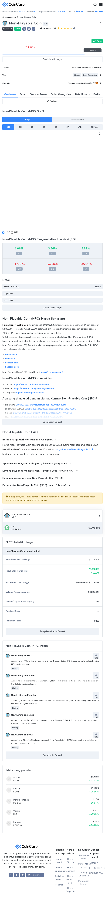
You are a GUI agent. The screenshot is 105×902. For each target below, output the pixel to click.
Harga (27, 119)
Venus (16, 810)
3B (44, 127)
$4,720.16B (60, 11)
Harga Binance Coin (70, 879)
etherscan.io (11, 354)
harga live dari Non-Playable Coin (74, 449)
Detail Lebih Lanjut (52, 307)
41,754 (22, 11)
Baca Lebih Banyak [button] (52, 421)
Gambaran (10, 94)
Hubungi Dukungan (84, 874)
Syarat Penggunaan (59, 869)
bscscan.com (11, 362)
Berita (96, 94)
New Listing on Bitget (19, 734)
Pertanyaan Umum (83, 882)
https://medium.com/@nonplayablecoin (34, 388)
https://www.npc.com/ (52, 372)
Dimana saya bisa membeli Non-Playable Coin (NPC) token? (40, 470)
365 (35, 11)
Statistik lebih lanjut (52, 59)
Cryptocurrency (9, 17)
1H (8, 127)
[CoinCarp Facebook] (16, 875)
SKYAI (16, 788)
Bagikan (52, 101)
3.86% (97, 41)
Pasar (23, 94)
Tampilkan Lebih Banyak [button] (52, 631)
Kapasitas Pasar (77, 119)
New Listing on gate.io (20, 714)
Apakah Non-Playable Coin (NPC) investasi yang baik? (36, 463)
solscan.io (10, 358)
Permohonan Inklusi (83, 865)
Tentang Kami (59, 861)
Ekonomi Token (38, 94)
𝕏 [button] (24, 29)
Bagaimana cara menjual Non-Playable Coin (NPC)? (35, 478)
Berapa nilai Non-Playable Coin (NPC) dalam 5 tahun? (36, 485)
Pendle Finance (21, 799)
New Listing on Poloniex (21, 695)
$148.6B (79, 11)
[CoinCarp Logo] (14, 4)
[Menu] (101, 4)
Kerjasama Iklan (84, 857)
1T (67, 127)
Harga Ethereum (70, 869)
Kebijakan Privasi (59, 878)
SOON (16, 777)
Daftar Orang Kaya (61, 94)
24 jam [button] (92, 50)
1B (32, 127)
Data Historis (82, 94)
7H (20, 127)
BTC (16, 232)
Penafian (59, 884)
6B (56, 127)
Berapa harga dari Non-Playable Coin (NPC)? (31, 439)
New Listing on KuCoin (20, 675)
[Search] (95, 4)
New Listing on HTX (19, 655)
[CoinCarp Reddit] (22, 875)
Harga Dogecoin (70, 890)
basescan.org (12, 366)
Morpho (17, 822)
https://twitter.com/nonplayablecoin (31, 384)
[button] (29, 29)
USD (8, 232)
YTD (80, 127)
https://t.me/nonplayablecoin (29, 392)
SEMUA (94, 127)
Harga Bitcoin (70, 861)
